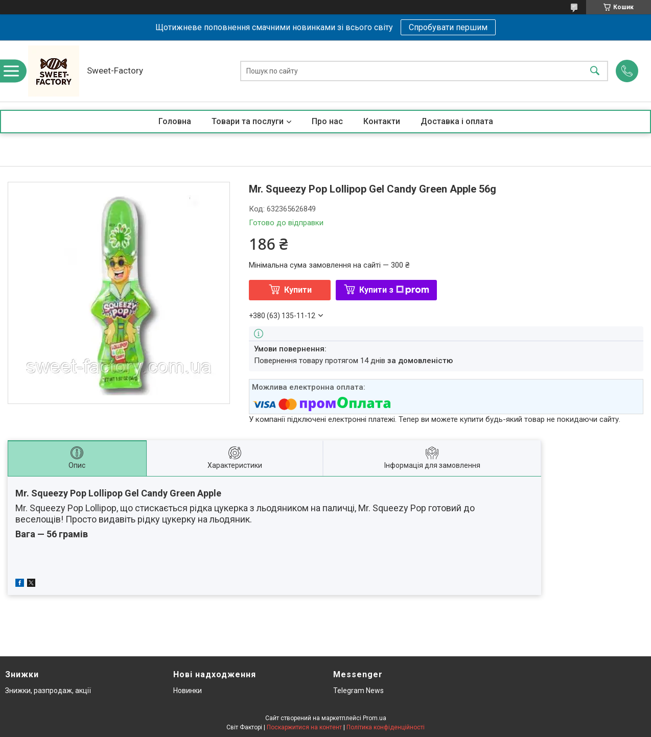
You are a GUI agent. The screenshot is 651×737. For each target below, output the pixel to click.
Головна (174, 121)
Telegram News (358, 690)
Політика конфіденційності (385, 727)
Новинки (187, 690)
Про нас (327, 121)
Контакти (381, 121)
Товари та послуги (248, 121)
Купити (298, 290)
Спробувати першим (448, 27)
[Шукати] (595, 71)
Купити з (394, 290)
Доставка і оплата (457, 121)
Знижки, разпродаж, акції (48, 690)
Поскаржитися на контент (304, 727)
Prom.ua (374, 718)
